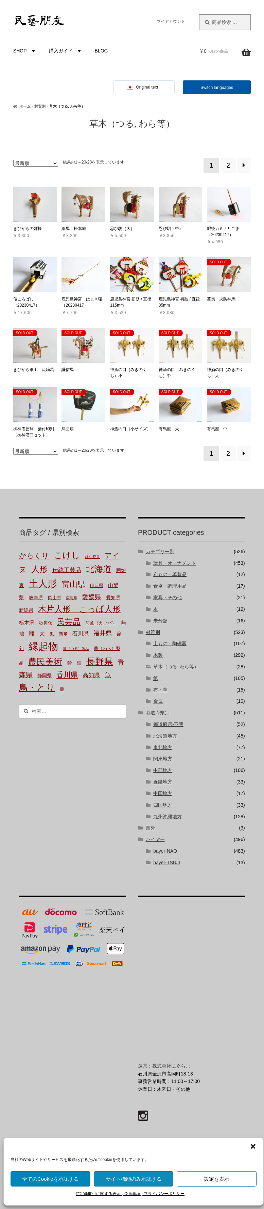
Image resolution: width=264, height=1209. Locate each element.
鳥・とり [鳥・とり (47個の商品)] (37, 688)
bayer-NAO (165, 851)
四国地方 (162, 805)
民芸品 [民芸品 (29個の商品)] (69, 621)
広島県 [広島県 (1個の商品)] (71, 598)
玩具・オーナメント (174, 563)
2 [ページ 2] (228, 165)
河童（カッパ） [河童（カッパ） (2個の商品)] (100, 623)
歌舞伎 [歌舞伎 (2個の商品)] (45, 623)
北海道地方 (165, 736)
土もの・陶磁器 (170, 643)
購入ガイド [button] (66, 50)
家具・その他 (167, 597)
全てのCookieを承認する (50, 1179)
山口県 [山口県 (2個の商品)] (96, 585)
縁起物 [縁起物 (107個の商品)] (43, 646)
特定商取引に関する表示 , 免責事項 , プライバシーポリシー (130, 1193)
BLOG (101, 50)
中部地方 (162, 770)
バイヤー (155, 839)
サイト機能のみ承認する (134, 1179)
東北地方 (162, 747)
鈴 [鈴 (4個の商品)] (69, 663)
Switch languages (216, 87)
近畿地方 (162, 782)
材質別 (40, 106)
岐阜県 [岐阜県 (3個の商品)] (36, 597)
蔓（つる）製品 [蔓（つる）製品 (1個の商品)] (76, 649)
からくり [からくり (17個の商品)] (34, 556)
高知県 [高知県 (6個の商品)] (91, 675)
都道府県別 (158, 712)
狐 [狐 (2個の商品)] (52, 634)
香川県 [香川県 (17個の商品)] (67, 675)
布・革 (160, 690)
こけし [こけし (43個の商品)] (67, 555)
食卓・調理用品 (170, 586)
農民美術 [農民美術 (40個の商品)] (45, 661)
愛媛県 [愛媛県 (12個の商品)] (91, 597)
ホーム (25, 106)
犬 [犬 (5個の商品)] (42, 633)
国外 (150, 828)
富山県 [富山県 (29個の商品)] (73, 584)
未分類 (160, 620)
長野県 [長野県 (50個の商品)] (99, 662)
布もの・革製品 (170, 574)
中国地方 (162, 793)
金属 (158, 701)
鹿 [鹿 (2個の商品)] (62, 689)
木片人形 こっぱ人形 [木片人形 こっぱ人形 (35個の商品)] (79, 609)
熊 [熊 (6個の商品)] (32, 633)
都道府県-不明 (168, 724)
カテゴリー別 (160, 551)
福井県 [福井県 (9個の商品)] (102, 633)
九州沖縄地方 (167, 816)
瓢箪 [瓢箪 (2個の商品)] (63, 634)
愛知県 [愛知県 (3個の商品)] (113, 597)
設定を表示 (216, 1179)
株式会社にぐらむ (171, 1066)
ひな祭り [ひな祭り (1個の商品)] (92, 557)
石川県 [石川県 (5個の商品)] (80, 633)
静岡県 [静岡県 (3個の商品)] (44, 675)
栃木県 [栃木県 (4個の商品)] (26, 622)
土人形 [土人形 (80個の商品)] (43, 583)
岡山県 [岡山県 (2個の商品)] (54, 597)
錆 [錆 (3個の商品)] (79, 663)
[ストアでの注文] (35, 163)
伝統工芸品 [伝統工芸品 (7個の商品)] (66, 570)
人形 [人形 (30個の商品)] (39, 569)
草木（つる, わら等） (176, 666)
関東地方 (162, 758)
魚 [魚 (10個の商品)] (108, 675)
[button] (253, 1146)
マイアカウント (171, 21)
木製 (158, 655)
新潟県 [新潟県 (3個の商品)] (26, 610)
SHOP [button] (25, 50)
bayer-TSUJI (166, 862)
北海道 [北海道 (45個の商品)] (98, 569)
